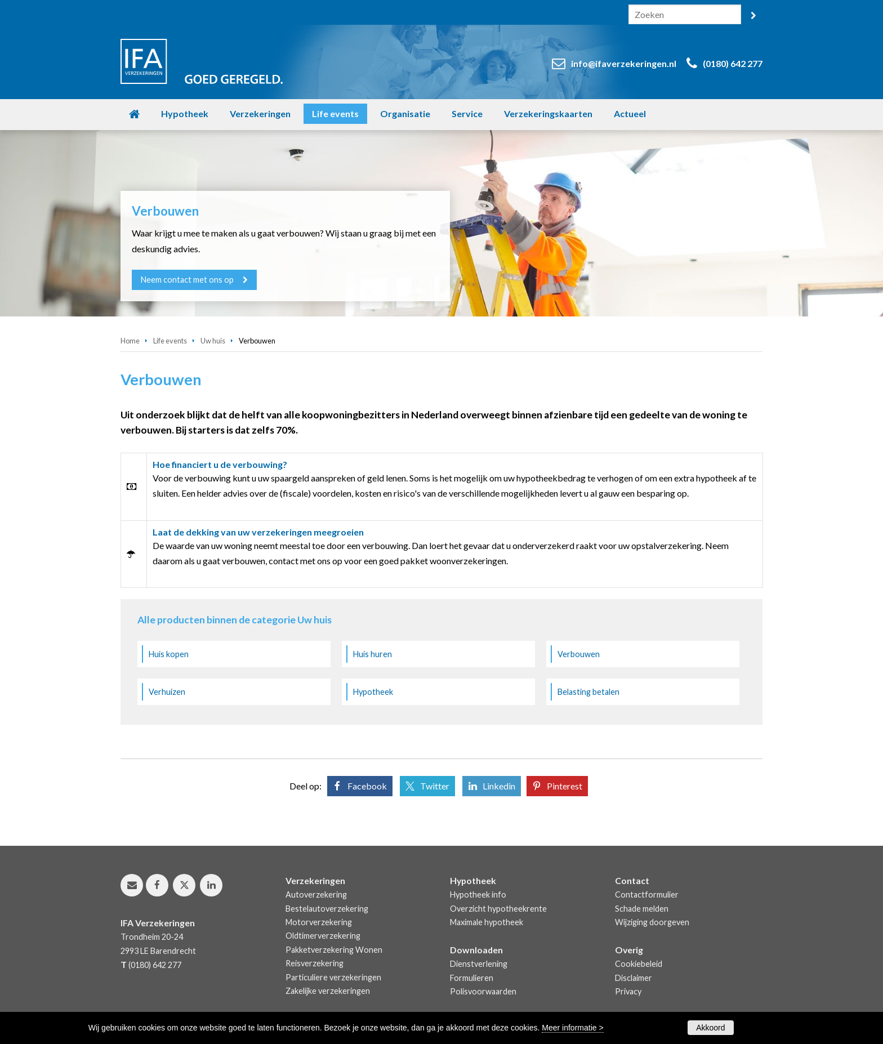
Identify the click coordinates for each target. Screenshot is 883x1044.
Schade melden (641, 908)
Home (130, 340)
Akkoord (710, 1027)
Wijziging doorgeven (652, 922)
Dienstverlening (478, 964)
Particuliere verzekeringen (333, 977)
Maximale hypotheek (486, 922)
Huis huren (372, 654)
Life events (170, 340)
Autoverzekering (316, 894)
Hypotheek (373, 692)
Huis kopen (169, 654)
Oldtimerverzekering (323, 935)
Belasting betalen (588, 692)
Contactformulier (647, 894)
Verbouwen (579, 654)
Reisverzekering (315, 963)
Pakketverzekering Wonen (334, 949)
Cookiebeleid (638, 964)
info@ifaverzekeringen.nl (623, 63)
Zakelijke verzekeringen (328, 991)
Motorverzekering (319, 922)
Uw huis (212, 340)
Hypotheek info (478, 894)
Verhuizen (167, 692)
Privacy (628, 991)
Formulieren (471, 978)
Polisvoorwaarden (483, 991)
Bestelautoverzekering (327, 908)
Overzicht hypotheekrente (498, 908)
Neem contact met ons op (187, 279)
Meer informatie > (572, 1027)
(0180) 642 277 (732, 63)
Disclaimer (633, 978)
